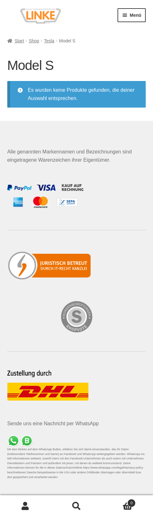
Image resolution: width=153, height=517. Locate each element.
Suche (76, 506)
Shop (34, 40)
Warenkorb (119, 502)
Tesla (49, 40)
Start (19, 40)
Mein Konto (25, 506)
